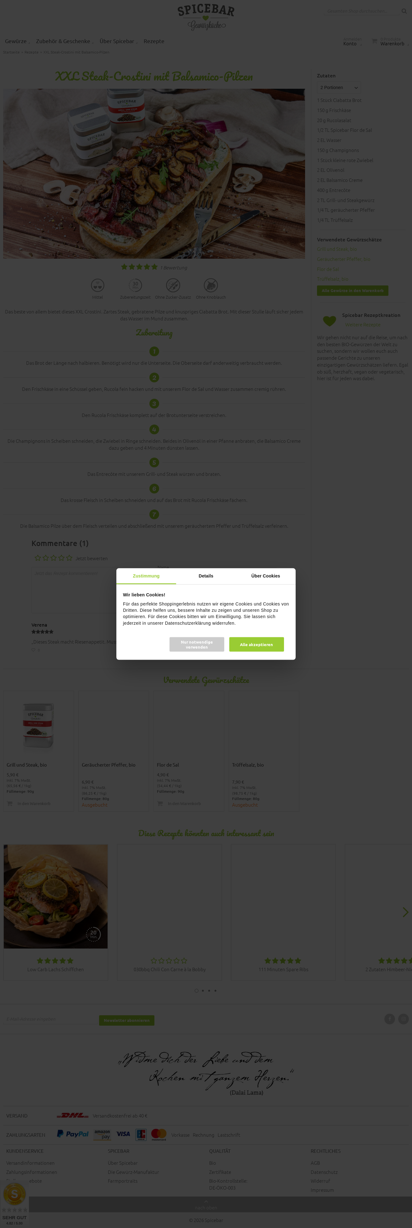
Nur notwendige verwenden (197, 644)
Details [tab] (206, 575)
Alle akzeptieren (256, 644)
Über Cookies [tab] (265, 575)
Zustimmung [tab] (146, 575)
